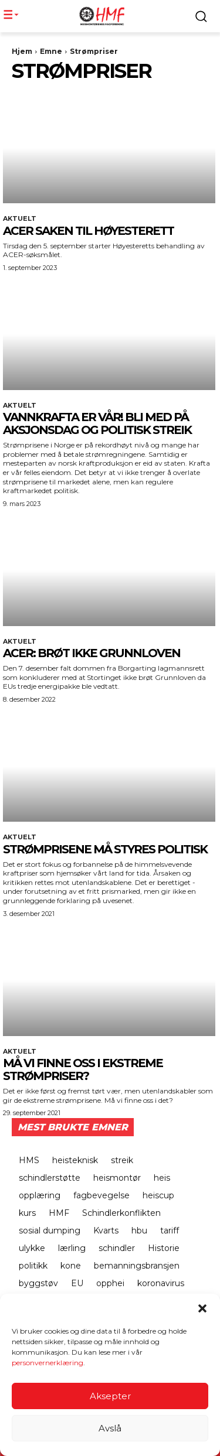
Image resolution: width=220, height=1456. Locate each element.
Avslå (110, 1428)
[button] (202, 1309)
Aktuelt (19, 219)
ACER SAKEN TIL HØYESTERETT (88, 231)
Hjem (22, 51)
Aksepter (110, 1396)
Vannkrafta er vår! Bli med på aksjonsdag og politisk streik (97, 423)
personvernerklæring (47, 1363)
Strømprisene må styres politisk (105, 849)
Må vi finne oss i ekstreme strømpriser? (83, 1069)
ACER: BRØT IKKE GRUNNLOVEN (91, 653)
